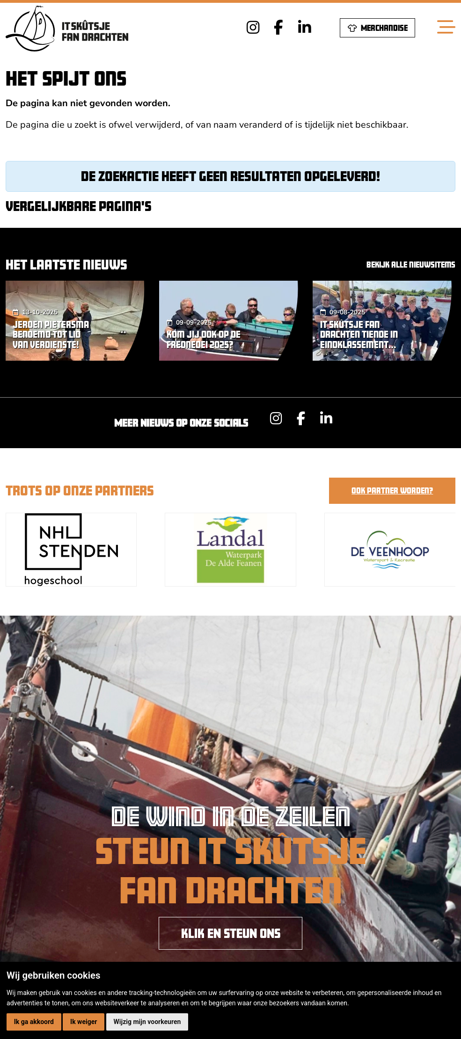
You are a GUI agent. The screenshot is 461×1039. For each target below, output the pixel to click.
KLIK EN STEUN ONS (230, 933)
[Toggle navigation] (446, 27)
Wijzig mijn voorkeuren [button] (147, 1021)
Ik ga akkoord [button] (34, 1021)
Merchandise (378, 28)
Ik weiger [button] (83, 1021)
